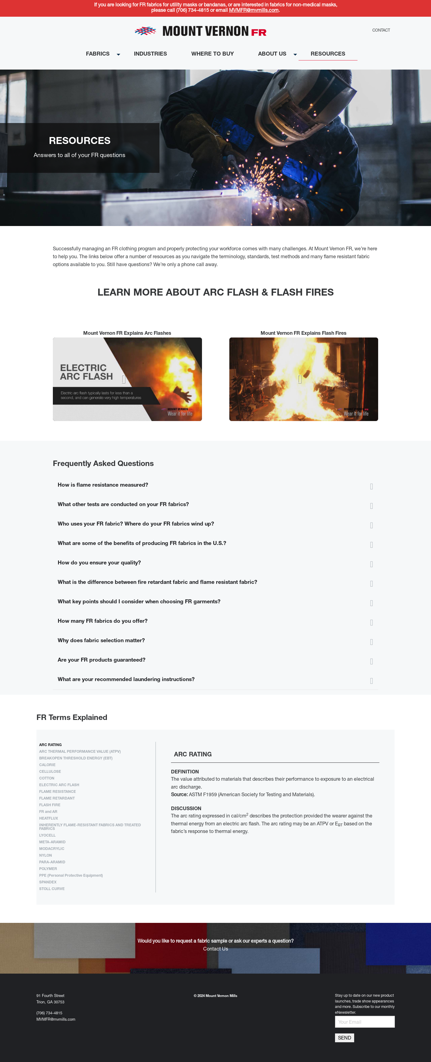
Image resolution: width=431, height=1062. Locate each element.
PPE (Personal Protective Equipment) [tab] (71, 876)
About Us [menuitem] (272, 54)
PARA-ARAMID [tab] (52, 862)
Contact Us (215, 949)
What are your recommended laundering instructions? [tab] (126, 680)
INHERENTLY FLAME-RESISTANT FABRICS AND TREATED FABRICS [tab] (90, 827)
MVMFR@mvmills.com (254, 11)
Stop (218, 233)
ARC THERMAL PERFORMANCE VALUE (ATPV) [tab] (80, 752)
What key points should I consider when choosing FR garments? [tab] (139, 602)
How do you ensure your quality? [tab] (99, 563)
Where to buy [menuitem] (212, 54)
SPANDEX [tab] (47, 882)
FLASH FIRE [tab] (49, 805)
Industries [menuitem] (150, 54)
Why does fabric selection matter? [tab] (101, 641)
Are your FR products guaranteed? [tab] (101, 660)
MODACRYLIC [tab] (51, 849)
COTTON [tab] (46, 778)
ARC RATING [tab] (50, 745)
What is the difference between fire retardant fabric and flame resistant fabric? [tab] (157, 582)
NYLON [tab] (45, 856)
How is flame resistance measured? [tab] (103, 485)
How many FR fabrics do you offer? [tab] (103, 621)
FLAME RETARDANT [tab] (57, 798)
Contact (381, 31)
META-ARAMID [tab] (52, 842)
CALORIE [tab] (47, 765)
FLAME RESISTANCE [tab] (57, 792)
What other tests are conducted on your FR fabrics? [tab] (123, 505)
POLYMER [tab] (48, 869)
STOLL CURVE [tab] (52, 889)
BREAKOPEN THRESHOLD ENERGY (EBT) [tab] (76, 758)
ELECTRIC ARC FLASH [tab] (59, 785)
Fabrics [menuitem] (98, 54)
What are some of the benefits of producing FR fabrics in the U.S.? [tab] (142, 543)
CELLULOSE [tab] (50, 772)
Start (213, 233)
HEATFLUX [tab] (48, 818)
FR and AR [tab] (48, 812)
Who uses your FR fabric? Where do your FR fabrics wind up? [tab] (136, 524)
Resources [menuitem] (328, 54)
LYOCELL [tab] (47, 836)
